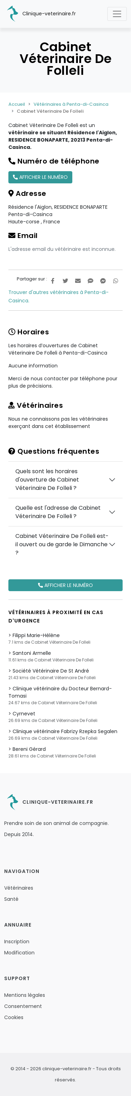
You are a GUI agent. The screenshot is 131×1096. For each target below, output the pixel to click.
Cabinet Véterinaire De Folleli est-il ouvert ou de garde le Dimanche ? (62, 544)
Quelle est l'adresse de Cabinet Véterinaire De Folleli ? (58, 512)
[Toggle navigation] (117, 14)
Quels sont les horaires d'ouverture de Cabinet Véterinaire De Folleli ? (47, 479)
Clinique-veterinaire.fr (40, 14)
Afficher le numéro (40, 177)
